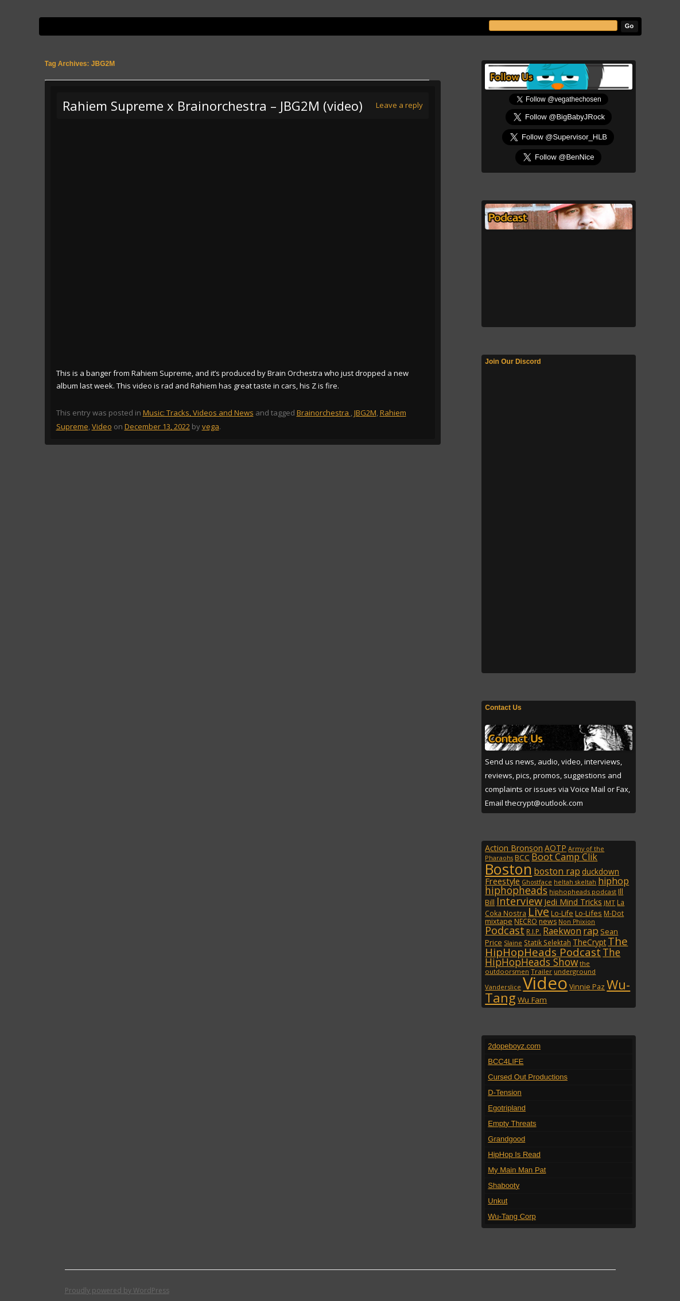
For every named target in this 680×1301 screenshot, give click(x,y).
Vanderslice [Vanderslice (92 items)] (503, 986)
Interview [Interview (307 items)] (519, 901)
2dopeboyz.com (514, 1046)
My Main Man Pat (517, 1170)
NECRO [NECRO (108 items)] (525, 921)
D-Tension (505, 1092)
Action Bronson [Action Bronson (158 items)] (514, 847)
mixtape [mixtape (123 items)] (498, 921)
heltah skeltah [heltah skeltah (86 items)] (575, 882)
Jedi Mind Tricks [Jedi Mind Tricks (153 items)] (573, 901)
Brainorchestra (324, 412)
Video (102, 426)
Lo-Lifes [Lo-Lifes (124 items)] (588, 913)
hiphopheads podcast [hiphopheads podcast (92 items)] (582, 891)
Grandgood (506, 1139)
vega (210, 426)
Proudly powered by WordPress (117, 1290)
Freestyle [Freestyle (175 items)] (502, 881)
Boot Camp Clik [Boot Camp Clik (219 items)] (564, 856)
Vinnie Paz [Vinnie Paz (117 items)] (587, 987)
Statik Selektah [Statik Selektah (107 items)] (547, 942)
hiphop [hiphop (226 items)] (613, 881)
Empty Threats (512, 1123)
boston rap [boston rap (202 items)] (557, 871)
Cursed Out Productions (528, 1077)
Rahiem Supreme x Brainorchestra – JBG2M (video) (213, 105)
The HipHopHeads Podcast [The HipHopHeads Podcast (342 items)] (556, 946)
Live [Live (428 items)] (538, 911)
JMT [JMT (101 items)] (609, 902)
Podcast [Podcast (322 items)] (504, 930)
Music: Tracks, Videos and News (198, 412)
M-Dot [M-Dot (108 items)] (614, 913)
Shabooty (503, 1185)
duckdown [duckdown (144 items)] (600, 871)
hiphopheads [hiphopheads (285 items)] (516, 890)
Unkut (497, 1201)
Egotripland (507, 1108)
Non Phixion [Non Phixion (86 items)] (576, 922)
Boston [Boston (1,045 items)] (508, 869)
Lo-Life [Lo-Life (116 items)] (562, 913)
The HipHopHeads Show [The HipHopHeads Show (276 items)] (552, 957)
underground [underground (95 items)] (575, 971)
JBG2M (365, 412)
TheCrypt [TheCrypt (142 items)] (589, 942)
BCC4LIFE (505, 1061)
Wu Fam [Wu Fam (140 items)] (532, 1000)
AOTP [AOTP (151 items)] (555, 847)
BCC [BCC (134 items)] (522, 857)
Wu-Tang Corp (512, 1216)
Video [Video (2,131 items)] (545, 983)
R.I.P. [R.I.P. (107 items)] (533, 931)
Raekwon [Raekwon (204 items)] (562, 931)
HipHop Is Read (514, 1154)
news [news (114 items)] (548, 921)
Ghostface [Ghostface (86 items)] (537, 882)
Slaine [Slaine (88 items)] (513, 942)
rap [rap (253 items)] (591, 930)
